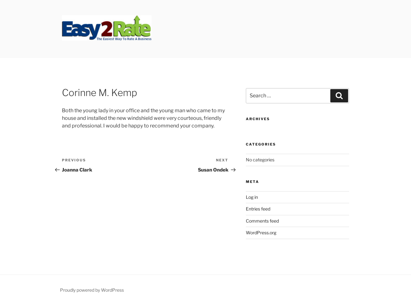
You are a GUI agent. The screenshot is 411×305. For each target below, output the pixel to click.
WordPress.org (261, 232)
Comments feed (262, 221)
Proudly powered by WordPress (92, 290)
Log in (252, 197)
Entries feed (258, 208)
